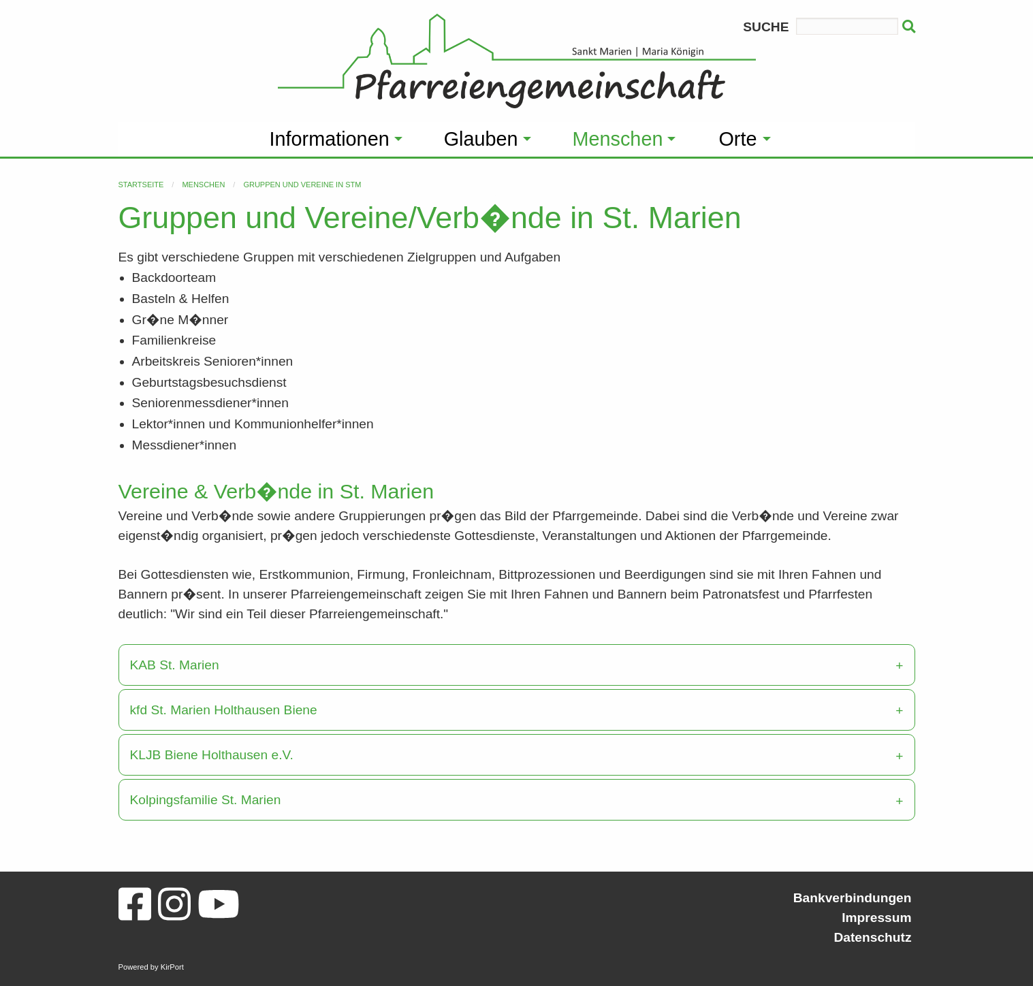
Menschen (203, 184)
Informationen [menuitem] (330, 139)
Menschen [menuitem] (618, 139)
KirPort (172, 967)
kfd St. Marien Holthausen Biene (223, 710)
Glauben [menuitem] (481, 139)
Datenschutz (872, 937)
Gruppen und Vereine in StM (302, 184)
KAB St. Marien (174, 665)
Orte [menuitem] (737, 139)
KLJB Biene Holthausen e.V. (211, 755)
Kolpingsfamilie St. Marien (205, 800)
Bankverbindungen (852, 898)
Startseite (141, 184)
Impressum (876, 917)
